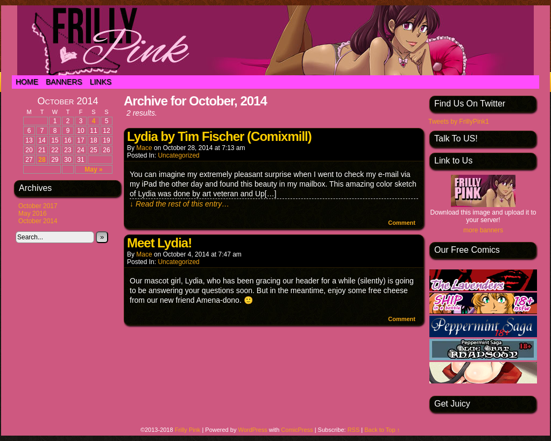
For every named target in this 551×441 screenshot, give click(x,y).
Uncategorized (178, 155)
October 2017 (38, 206)
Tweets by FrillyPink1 (458, 121)
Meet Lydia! (159, 243)
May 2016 (32, 213)
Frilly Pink (188, 429)
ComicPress (297, 429)
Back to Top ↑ (382, 429)
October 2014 (38, 221)
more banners (483, 230)
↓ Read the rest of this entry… (179, 204)
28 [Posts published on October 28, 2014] (41, 159)
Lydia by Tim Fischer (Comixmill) (219, 136)
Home (27, 81)
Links (100, 81)
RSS (354, 429)
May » (93, 169)
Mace (144, 148)
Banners (64, 81)
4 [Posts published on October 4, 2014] (94, 121)
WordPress (252, 429)
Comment (401, 222)
